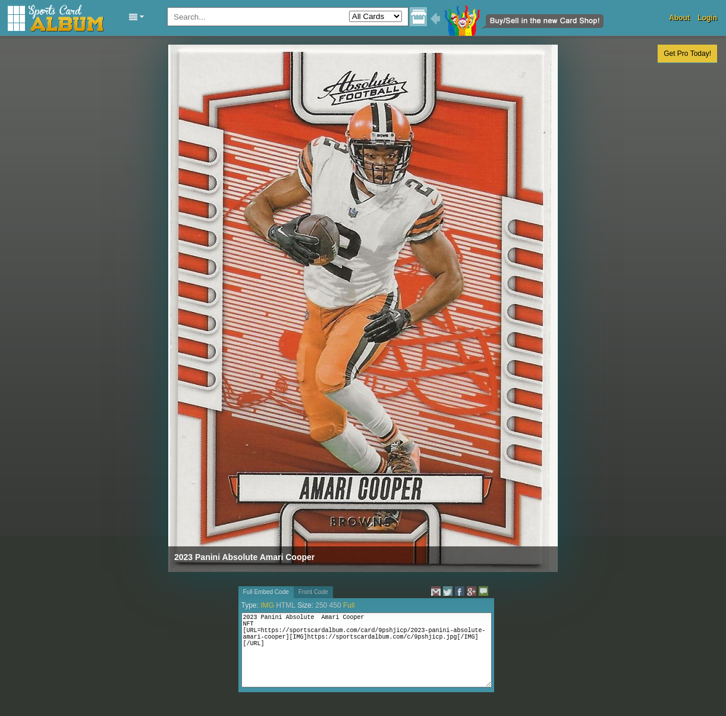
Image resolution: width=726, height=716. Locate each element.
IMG (267, 605)
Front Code (313, 592)
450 (335, 605)
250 (321, 605)
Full (348, 605)
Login (707, 18)
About (679, 18)
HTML (286, 605)
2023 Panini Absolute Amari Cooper (244, 557)
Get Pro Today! (687, 53)
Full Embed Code (266, 592)
